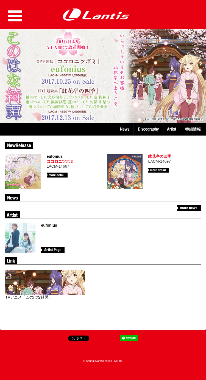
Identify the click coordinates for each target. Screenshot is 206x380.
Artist (173, 129)
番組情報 (194, 129)
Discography (149, 129)
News (124, 129)
